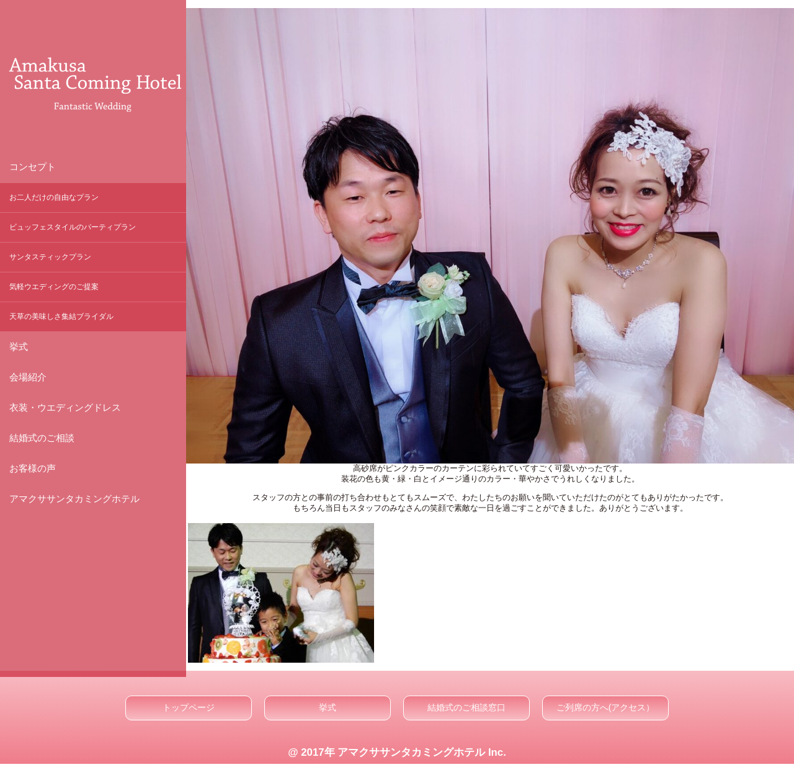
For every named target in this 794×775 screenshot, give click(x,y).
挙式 (327, 707)
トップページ (189, 707)
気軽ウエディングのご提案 (54, 286)
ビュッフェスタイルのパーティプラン (72, 227)
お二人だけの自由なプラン (54, 197)
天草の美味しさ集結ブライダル (61, 316)
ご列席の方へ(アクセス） (605, 707)
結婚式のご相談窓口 (466, 707)
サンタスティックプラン (50, 257)
